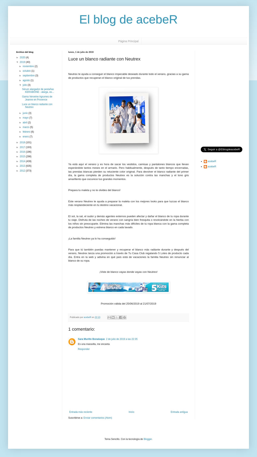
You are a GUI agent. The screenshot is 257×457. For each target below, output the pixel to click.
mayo (26, 117)
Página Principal (128, 41)
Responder (84, 349)
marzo (26, 127)
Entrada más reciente (80, 412)
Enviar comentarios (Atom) (98, 417)
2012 (23, 170)
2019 (23, 62)
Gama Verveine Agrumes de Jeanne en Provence (37, 98)
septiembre (29, 75)
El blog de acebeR (128, 19)
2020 (23, 57)
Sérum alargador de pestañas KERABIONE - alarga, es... (38, 90)
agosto (27, 80)
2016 (23, 151)
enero (26, 136)
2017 (23, 147)
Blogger (148, 439)
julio (25, 85)
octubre (27, 71)
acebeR (212, 161)
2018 (23, 142)
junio (26, 113)
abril (25, 122)
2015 (23, 156)
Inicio (131, 412)
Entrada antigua (179, 412)
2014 (23, 161)
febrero (27, 131)
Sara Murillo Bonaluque (91, 339)
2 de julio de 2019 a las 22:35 (122, 339)
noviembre (29, 66)
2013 (23, 166)
